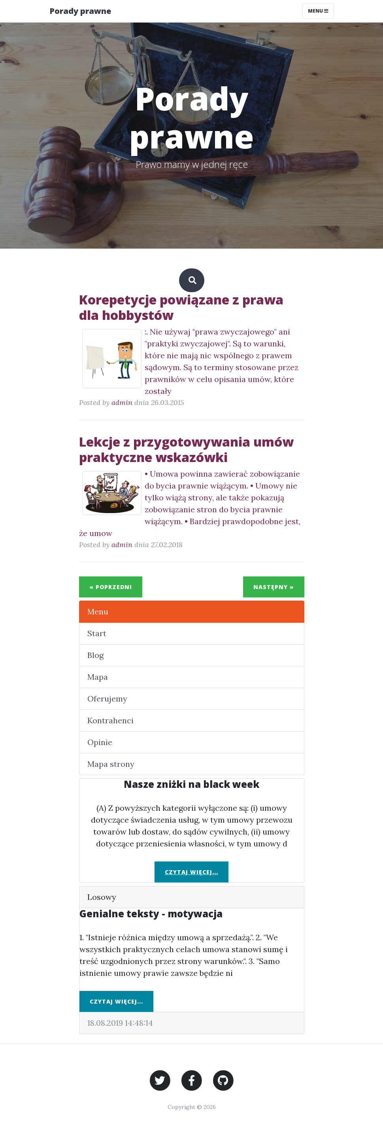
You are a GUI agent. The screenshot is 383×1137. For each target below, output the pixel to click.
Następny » (273, 587)
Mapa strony (110, 764)
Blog (95, 655)
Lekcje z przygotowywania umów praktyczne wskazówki (186, 449)
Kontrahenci (110, 720)
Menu (97, 611)
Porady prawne (80, 11)
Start (96, 633)
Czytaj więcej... (191, 872)
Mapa (97, 677)
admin (121, 402)
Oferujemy (107, 698)
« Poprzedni (110, 587)
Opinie (99, 742)
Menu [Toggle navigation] (318, 11)
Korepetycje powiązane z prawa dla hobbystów (181, 307)
